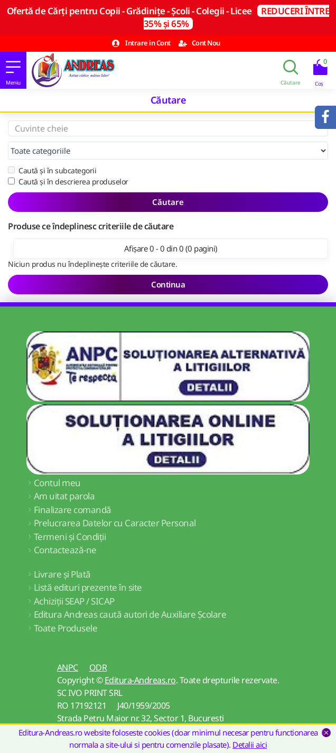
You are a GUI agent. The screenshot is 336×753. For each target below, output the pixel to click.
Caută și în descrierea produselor (68, 181)
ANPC (67, 667)
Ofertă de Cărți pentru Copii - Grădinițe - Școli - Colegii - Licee (168, 17)
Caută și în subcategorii (52, 170)
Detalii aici (249, 744)
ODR (98, 667)
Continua (168, 284)
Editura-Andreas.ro (140, 680)
